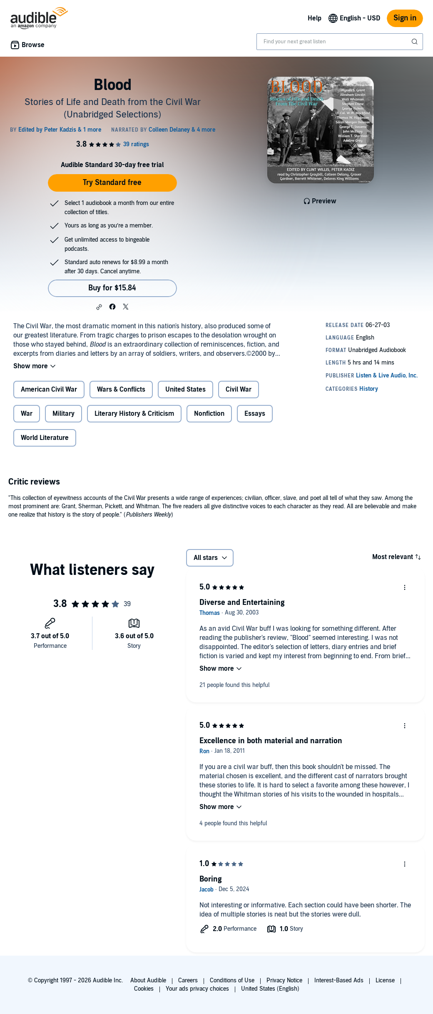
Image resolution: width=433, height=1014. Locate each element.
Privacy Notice (284, 980)
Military (63, 414)
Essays (254, 414)
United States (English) (270, 988)
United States (185, 389)
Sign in (404, 18)
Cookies (144, 988)
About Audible (148, 980)
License (385, 980)
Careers (188, 980)
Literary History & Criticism (134, 414)
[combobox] (339, 41)
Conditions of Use (232, 980)
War (26, 414)
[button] (99, 307)
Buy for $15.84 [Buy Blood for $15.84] (112, 288)
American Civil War (49, 389)
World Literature (45, 438)
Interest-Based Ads (338, 980)
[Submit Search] (415, 41)
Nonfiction (209, 414)
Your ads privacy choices (197, 988)
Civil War (238, 389)
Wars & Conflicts (121, 389)
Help (314, 18)
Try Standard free (112, 182)
